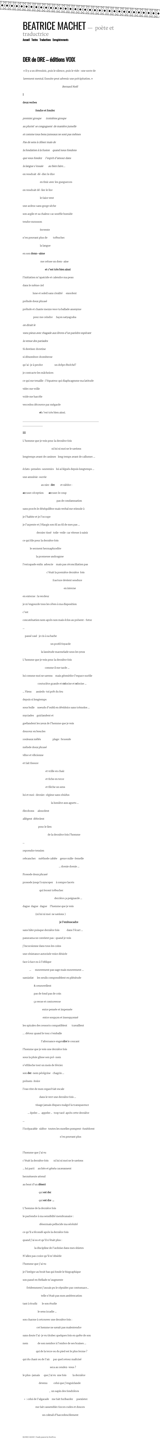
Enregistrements (60, 40)
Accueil (26, 40)
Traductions (45, 40)
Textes (34, 40)
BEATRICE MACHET (54, 25)
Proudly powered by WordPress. (46, 1437)
